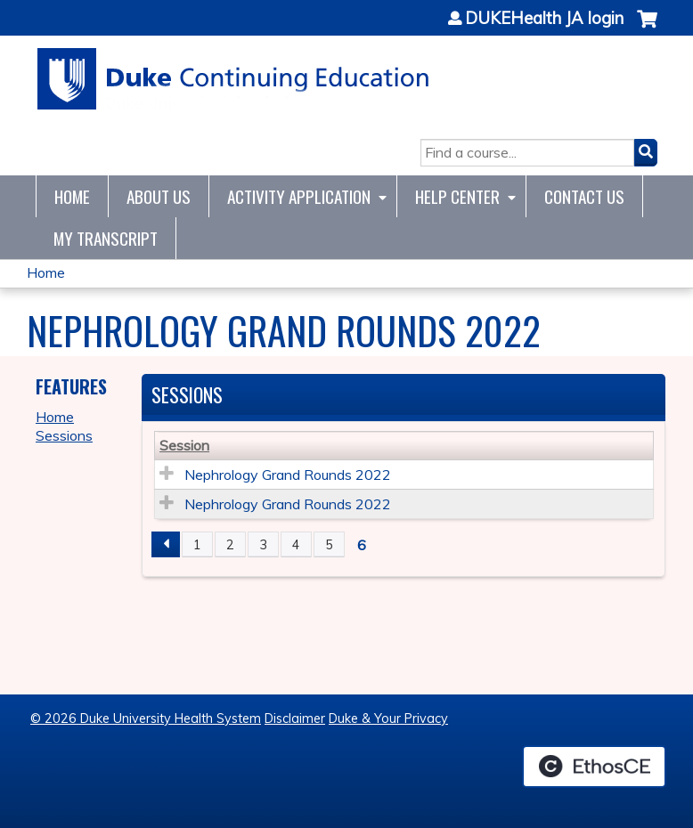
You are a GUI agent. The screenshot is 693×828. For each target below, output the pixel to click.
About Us (158, 196)
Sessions (64, 435)
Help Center (457, 196)
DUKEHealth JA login (544, 19)
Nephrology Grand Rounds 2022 (287, 474)
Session (184, 445)
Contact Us (584, 196)
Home (72, 196)
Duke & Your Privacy (388, 718)
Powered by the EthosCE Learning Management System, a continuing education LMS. (594, 766)
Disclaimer (295, 718)
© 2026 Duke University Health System (145, 718)
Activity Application (299, 196)
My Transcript (105, 238)
